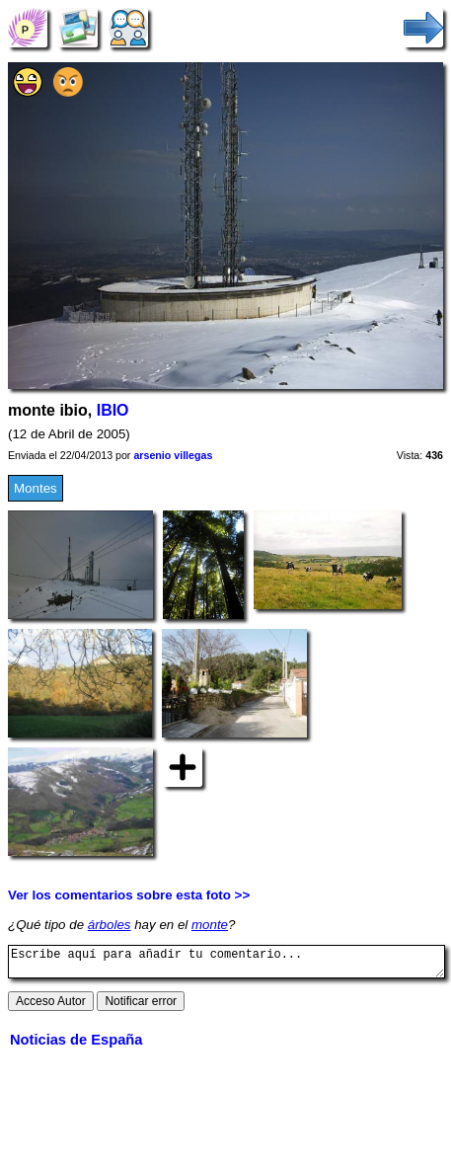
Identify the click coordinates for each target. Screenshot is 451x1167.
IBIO (113, 410)
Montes (35, 488)
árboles (109, 924)
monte (209, 924)
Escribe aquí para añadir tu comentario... (226, 964)
